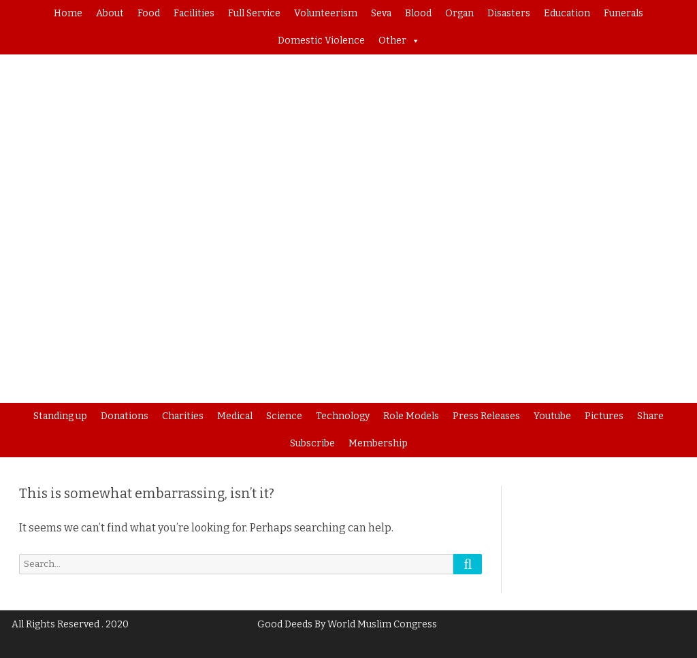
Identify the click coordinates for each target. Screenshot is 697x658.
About (110, 13)
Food (148, 13)
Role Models (411, 416)
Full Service (254, 13)
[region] (348, 228)
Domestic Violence (321, 40)
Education (567, 13)
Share (650, 416)
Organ (459, 13)
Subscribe (312, 443)
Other (399, 40)
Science (284, 416)
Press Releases (486, 416)
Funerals (623, 13)
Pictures (604, 416)
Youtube (552, 416)
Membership (378, 443)
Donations (124, 416)
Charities (183, 416)
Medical (235, 416)
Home (68, 13)
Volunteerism (325, 13)
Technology (343, 416)
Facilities (194, 13)
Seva (381, 13)
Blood (418, 13)
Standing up (60, 416)
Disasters (508, 13)
